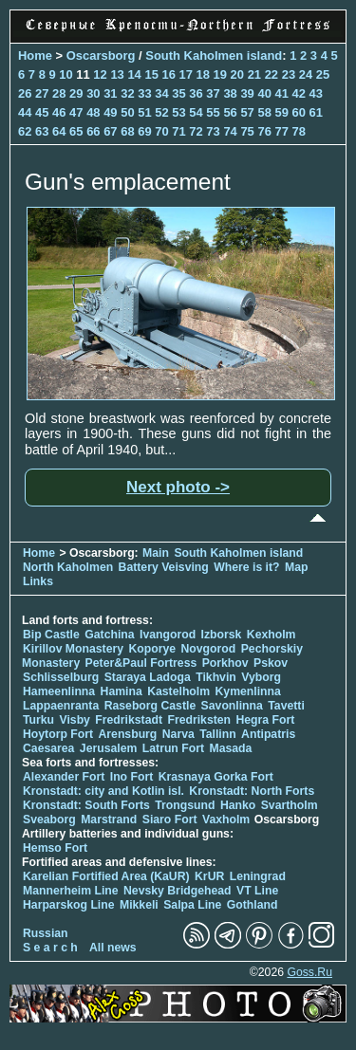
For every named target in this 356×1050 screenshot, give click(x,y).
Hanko (237, 805)
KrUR (209, 876)
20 (237, 74)
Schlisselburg (61, 677)
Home (35, 55)
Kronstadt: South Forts (86, 805)
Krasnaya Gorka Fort (216, 776)
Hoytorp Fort (58, 734)
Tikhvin (216, 677)
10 (65, 74)
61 (316, 112)
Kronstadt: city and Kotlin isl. (103, 791)
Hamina (121, 691)
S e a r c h (50, 947)
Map (296, 567)
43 (316, 93)
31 (110, 93)
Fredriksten (199, 720)
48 (93, 112)
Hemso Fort (55, 848)
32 (127, 93)
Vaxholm (226, 819)
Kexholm (271, 634)
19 (220, 74)
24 (305, 74)
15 (151, 74)
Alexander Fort (63, 776)
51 (144, 112)
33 (144, 93)
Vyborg (261, 677)
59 (281, 112)
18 (203, 74)
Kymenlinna (248, 691)
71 (178, 131)
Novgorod (208, 648)
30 (93, 93)
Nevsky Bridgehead (177, 890)
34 (161, 93)
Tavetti (286, 705)
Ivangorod (168, 634)
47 (76, 112)
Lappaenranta (61, 705)
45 (41, 112)
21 (254, 74)
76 (264, 131)
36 (195, 93)
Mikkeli (139, 905)
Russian (45, 933)
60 (299, 112)
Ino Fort (132, 776)
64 (59, 131)
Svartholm (289, 805)
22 (271, 74)
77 (281, 131)
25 (322, 74)
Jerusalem (109, 748)
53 (178, 112)
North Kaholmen (68, 567)
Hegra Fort (264, 720)
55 (212, 112)
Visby (74, 720)
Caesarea (48, 748)
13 (116, 74)
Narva (178, 734)
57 (246, 112)
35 (178, 93)
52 (161, 112)
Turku (38, 720)
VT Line (257, 890)
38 (229, 93)
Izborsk (221, 634)
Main (155, 553)
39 (246, 93)
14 (134, 74)
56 (229, 112)
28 (59, 93)
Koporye (152, 648)
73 (212, 131)
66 (93, 131)
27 (41, 93)
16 (168, 74)
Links (38, 581)
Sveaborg (49, 819)
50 (127, 112)
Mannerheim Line (71, 890)
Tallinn (217, 734)
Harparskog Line (69, 905)
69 (144, 131)
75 (246, 131)
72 (195, 131)
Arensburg (127, 734)
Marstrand (109, 819)
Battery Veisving (164, 567)
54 (195, 112)
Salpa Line (192, 905)
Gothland (252, 905)
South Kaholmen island (213, 55)
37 (212, 93)
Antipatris (268, 734)
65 (76, 131)
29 (76, 93)
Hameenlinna (59, 691)
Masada (230, 748)
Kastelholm (178, 691)
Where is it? (246, 567)
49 (110, 112)
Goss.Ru (309, 972)
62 (24, 131)
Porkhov (225, 663)
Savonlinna (232, 705)
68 (127, 131)
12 (99, 74)
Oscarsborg (101, 55)
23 (288, 74)
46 (59, 112)
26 (24, 93)
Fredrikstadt (128, 720)
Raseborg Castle (150, 705)
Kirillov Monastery (73, 648)
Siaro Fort (169, 819)
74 (229, 131)
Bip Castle (51, 634)
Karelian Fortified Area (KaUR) (106, 876)
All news (113, 947)
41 (281, 93)
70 (161, 131)
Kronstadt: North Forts (251, 791)
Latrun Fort (173, 748)
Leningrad (258, 876)
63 (41, 131)
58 (264, 112)
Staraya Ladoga (147, 677)
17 (186, 74)
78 (299, 131)
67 (110, 131)
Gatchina (109, 634)
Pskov (270, 663)
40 (264, 93)
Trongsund (185, 805)
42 (299, 93)
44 (24, 112)
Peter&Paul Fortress (141, 663)
